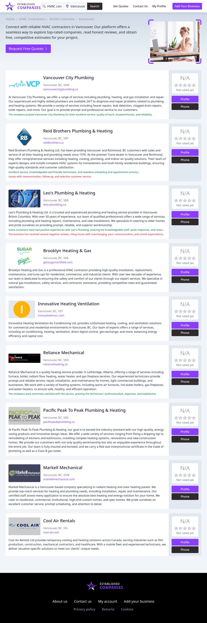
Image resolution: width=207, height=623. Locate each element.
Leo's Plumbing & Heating (69, 193)
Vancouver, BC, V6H (56, 360)
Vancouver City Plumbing (68, 77)
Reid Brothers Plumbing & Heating (78, 131)
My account (107, 601)
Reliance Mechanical (63, 352)
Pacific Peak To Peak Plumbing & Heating (84, 410)
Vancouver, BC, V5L (55, 528)
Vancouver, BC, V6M (56, 85)
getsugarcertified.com (58, 262)
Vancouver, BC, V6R (56, 200)
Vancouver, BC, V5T (50, 311)
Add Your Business (187, 6)
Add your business (139, 601)
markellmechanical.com (59, 479)
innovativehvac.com (51, 315)
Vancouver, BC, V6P (55, 138)
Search (94, 6)
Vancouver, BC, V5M (56, 475)
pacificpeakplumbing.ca (59, 422)
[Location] (75, 6)
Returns (108, 609)
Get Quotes (121, 6)
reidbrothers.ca (53, 143)
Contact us (83, 601)
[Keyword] (52, 6)
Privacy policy (84, 609)
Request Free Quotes (28, 48)
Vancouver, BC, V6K (56, 258)
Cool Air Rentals (59, 520)
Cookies (127, 609)
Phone (185, 107)
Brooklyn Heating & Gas (67, 250)
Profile (185, 99)
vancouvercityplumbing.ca (60, 89)
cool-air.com (51, 532)
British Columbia (62, 19)
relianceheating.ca (55, 364)
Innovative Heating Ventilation (69, 304)
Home (10, 19)
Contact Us (140, 6)
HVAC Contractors (32, 19)
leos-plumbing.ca (54, 204)
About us (60, 601)
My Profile (159, 6)
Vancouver (86, 19)
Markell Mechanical (62, 467)
